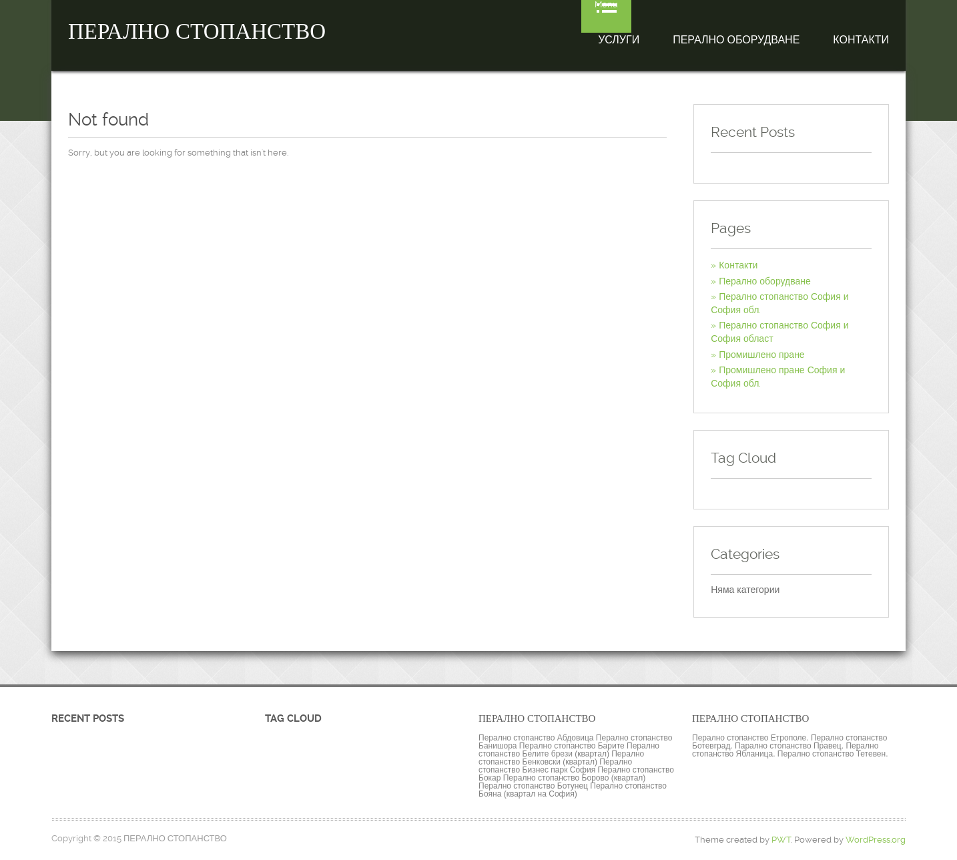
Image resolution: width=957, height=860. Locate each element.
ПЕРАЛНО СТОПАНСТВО (197, 31)
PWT (781, 840)
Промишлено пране (761, 354)
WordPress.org (876, 840)
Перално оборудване (736, 39)
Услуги (618, 39)
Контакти (861, 39)
